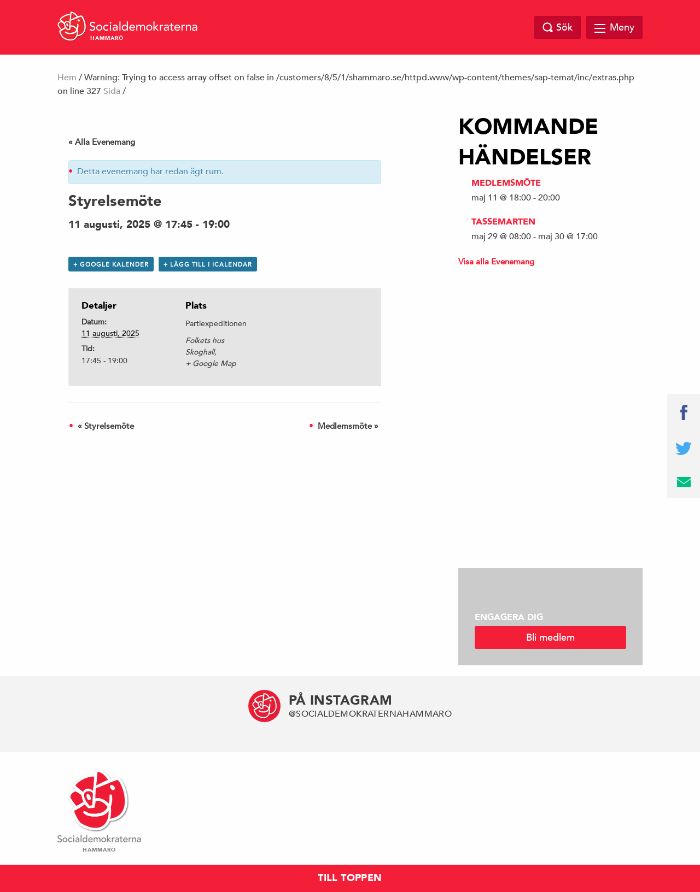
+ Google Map (210, 363)
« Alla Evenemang (101, 142)
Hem (67, 77)
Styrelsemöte (106, 426)
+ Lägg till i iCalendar (208, 264)
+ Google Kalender (111, 264)
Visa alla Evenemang (496, 261)
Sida (111, 91)
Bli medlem (550, 637)
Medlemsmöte (348, 426)
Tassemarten (503, 222)
